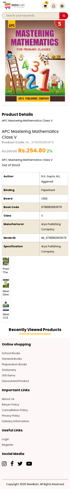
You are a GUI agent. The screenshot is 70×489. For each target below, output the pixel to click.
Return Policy (10, 404)
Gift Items (8, 375)
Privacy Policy (11, 416)
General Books (12, 359)
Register (7, 445)
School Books (11, 353)
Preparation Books (14, 364)
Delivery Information (15, 421)
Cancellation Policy (15, 410)
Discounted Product (15, 381)
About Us (8, 399)
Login (5, 439)
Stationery (9, 370)
